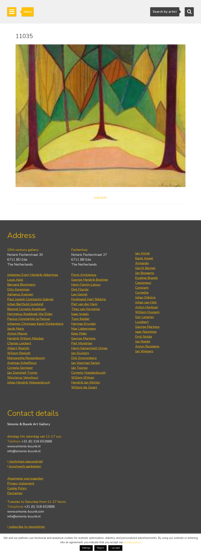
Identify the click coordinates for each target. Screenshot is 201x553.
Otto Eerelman (18, 289)
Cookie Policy (17, 488)
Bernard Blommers (21, 284)
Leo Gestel (79, 294)
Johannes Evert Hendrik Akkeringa (32, 275)
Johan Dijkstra (145, 297)
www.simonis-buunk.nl (24, 446)
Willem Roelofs (19, 353)
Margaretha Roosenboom (26, 358)
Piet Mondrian (81, 343)
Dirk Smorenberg (84, 358)
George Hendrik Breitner (89, 279)
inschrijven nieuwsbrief (25, 461)
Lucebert (142, 322)
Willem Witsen (82, 377)
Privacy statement (20, 483)
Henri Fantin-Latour (86, 284)
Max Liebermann (83, 328)
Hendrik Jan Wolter (85, 382)
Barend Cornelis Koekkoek (26, 309)
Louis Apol (15, 279)
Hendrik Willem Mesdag (25, 338)
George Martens (83, 338)
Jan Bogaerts (144, 273)
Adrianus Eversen (20, 294)
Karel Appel (144, 258)
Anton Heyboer (146, 307)
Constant (142, 287)
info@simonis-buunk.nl (24, 451)
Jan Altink (142, 253)
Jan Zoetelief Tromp (22, 372)
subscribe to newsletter (26, 527)
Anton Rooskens (147, 346)
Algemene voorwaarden (25, 478)
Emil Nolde (143, 336)
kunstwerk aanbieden (24, 466)
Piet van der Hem (84, 304)
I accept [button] (115, 548)
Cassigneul (143, 283)
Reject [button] (100, 548)
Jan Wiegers (144, 351)
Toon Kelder (80, 319)
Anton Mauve (17, 333)
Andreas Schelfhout (22, 363)
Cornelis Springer (20, 368)
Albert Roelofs (18, 348)
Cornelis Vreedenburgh (88, 372)
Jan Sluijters (80, 353)
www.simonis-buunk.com (25, 511)
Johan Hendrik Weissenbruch (28, 382)
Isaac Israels (80, 314)
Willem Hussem (147, 312)
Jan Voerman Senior (85, 363)
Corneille (142, 292)
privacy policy (132, 542)
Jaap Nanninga (145, 332)
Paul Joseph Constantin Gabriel (30, 299)
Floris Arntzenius (83, 275)
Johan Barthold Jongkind (25, 304)
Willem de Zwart (84, 387)
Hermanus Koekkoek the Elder (30, 314)
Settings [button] (86, 548)
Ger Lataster (144, 317)
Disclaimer (15, 493)
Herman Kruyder (83, 324)
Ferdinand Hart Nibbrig (88, 299)
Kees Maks (79, 333)
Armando (142, 263)
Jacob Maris (15, 328)
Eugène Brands (146, 278)
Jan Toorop (79, 368)
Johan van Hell (146, 302)
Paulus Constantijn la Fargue (28, 319)
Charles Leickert (19, 343)
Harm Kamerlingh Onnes (89, 348)
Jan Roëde (142, 341)
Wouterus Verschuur (22, 377)
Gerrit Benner (145, 268)
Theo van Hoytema (85, 309)
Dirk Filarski (79, 289)
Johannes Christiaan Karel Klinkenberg (35, 324)
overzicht (100, 197)
